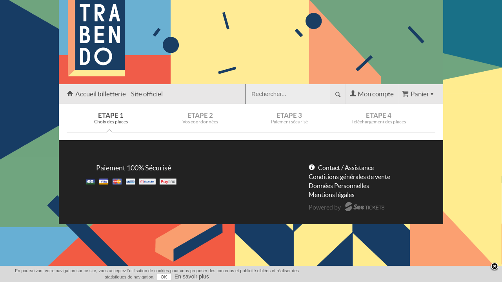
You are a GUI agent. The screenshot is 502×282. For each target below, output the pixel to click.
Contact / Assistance (346, 167)
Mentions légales (332, 194)
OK (400, 277)
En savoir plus (428, 276)
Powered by (325, 207)
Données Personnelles (339, 185)
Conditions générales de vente (349, 176)
